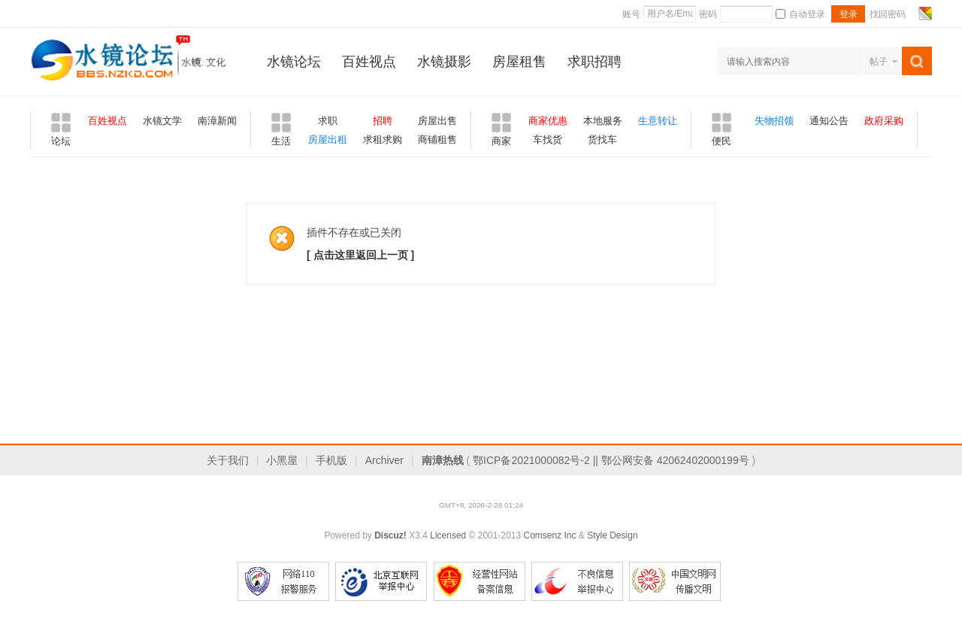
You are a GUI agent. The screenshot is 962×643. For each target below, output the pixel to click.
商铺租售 (437, 139)
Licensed (448, 535)
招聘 (382, 120)
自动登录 (800, 14)
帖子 (879, 61)
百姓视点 (369, 61)
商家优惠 (547, 120)
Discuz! (390, 535)
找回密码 (888, 14)
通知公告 (829, 120)
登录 (848, 14)
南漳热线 (443, 460)
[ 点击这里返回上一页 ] (360, 255)
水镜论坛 (294, 61)
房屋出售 (437, 120)
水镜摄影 (444, 61)
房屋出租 (327, 139)
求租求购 (382, 139)
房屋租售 (519, 61)
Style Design (612, 535)
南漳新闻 (217, 120)
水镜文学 (162, 120)
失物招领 (774, 120)
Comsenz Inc (549, 535)
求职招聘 (594, 61)
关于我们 (228, 460)
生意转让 (657, 120)
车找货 (547, 139)
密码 (708, 14)
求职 (327, 120)
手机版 (331, 460)
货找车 (602, 139)
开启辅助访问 (911, 13)
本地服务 (602, 120)
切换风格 (923, 13)
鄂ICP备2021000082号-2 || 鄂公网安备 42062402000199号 (611, 460)
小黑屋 (282, 460)
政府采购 (883, 120)
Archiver (384, 460)
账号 (631, 14)
